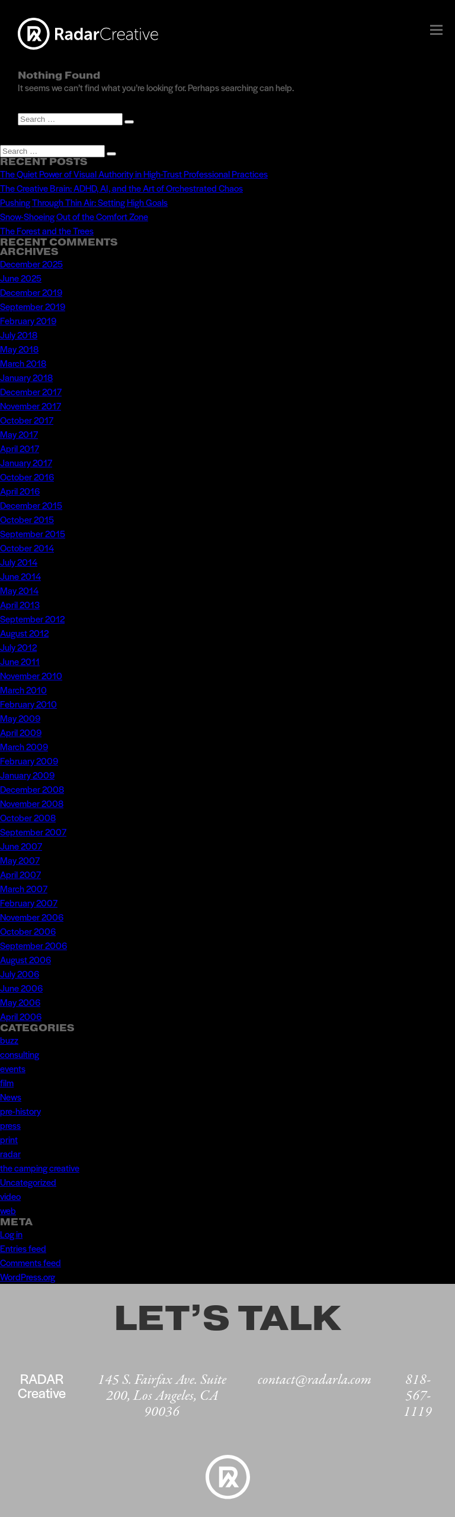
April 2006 (20, 1016)
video (10, 1196)
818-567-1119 (417, 1396)
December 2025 (31, 263)
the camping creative (39, 1167)
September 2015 (32, 533)
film (7, 1082)
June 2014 (20, 576)
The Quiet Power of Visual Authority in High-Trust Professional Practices (134, 173)
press (10, 1125)
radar (10, 1153)
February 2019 (28, 320)
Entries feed (23, 1248)
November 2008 (31, 803)
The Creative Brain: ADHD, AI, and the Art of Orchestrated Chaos (121, 188)
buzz (9, 1040)
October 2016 (27, 476)
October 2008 (28, 817)
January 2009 (27, 775)
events (12, 1068)
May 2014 (19, 590)
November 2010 (31, 675)
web (8, 1210)
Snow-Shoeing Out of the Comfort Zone (74, 216)
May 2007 (20, 860)
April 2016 (20, 491)
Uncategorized (28, 1182)
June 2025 (20, 278)
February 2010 (28, 704)
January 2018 (26, 377)
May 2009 (20, 718)
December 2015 (31, 505)
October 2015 (27, 519)
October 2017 (26, 420)
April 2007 (20, 874)
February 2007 (28, 902)
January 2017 (26, 462)
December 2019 (31, 292)
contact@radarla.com (314, 1380)
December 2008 (32, 789)
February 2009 (29, 760)
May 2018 (19, 349)
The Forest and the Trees (47, 230)
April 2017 (19, 448)
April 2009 (20, 732)
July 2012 (18, 647)
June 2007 (21, 846)
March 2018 (23, 363)
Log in (11, 1234)
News (10, 1096)
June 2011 (20, 661)
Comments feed (30, 1262)
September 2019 (32, 306)
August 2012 (24, 633)
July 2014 (18, 562)
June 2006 (21, 988)
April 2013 (20, 604)
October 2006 (28, 931)
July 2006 (19, 973)
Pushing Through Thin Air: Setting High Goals (84, 202)
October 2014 (27, 547)
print (9, 1139)
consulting (19, 1054)
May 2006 (20, 1002)
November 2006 (31, 917)
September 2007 (33, 831)
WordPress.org (27, 1276)
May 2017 (19, 434)
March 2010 (23, 689)
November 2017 (30, 405)
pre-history (20, 1111)
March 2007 (23, 888)
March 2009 (24, 746)
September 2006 (33, 945)
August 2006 (25, 959)
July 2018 (18, 334)
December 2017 (31, 391)
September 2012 (32, 618)
